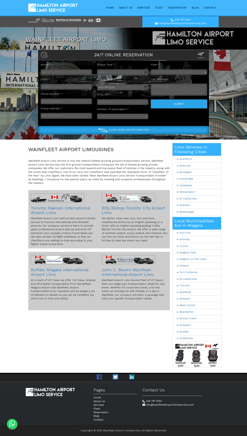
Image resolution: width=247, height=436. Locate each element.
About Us (125, 7)
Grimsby (184, 239)
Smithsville (186, 338)
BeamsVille (186, 311)
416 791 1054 (180, 19)
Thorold (184, 285)
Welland (184, 298)
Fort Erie (184, 232)
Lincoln (183, 246)
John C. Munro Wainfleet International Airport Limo (128, 272)
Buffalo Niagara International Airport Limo (59, 272)
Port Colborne (188, 272)
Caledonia (185, 185)
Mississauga (186, 211)
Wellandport (187, 191)
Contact (210, 7)
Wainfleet (185, 292)
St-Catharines (188, 198)
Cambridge (186, 178)
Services (143, 7)
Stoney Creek (187, 318)
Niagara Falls (187, 252)
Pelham (184, 265)
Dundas (184, 331)
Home (110, 7)
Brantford (185, 158)
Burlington (185, 172)
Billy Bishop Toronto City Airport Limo (133, 210)
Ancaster (185, 325)
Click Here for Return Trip (129, 130)
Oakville (184, 205)
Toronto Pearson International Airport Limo (60, 210)
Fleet (159, 7)
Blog (195, 7)
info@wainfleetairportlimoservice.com (180, 23)
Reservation (177, 7)
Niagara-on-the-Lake (192, 259)
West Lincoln (187, 305)
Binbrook (185, 165)
